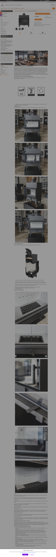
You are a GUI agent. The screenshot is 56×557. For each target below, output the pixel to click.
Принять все (25, 554)
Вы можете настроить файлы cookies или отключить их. (27, 552)
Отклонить (31, 554)
